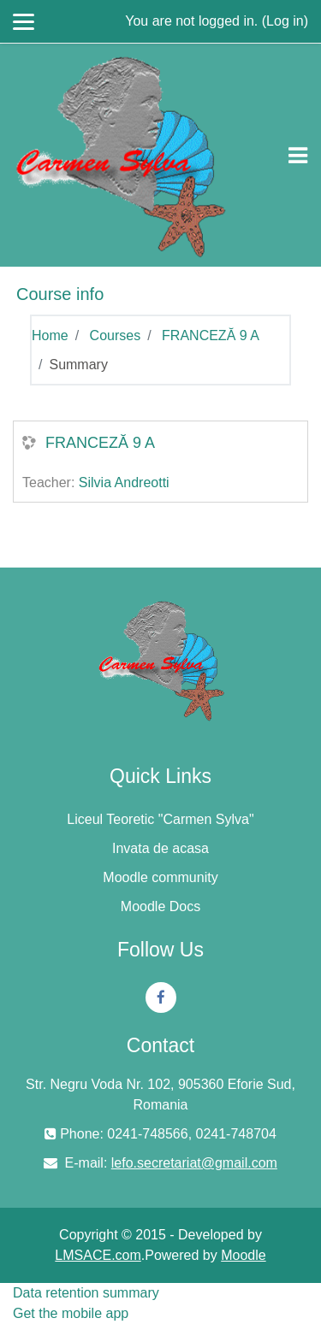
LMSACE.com (97, 1255)
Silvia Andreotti (124, 482)
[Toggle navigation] (298, 155)
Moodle (243, 1255)
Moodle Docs (160, 906)
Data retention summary (86, 1293)
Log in (285, 21)
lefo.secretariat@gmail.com (194, 1163)
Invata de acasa (160, 848)
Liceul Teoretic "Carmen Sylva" (160, 819)
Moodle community (160, 877)
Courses (115, 335)
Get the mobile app (70, 1313)
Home (50, 335)
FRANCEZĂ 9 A (210, 335)
